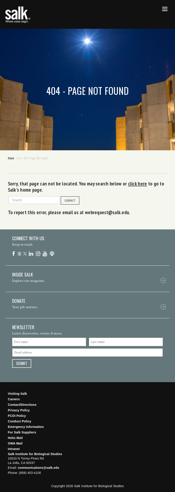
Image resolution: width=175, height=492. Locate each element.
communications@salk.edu (38, 467)
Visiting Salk (17, 393)
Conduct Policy (19, 421)
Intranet (14, 449)
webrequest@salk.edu (107, 212)
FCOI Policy (17, 416)
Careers (14, 399)
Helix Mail (15, 438)
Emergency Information (26, 427)
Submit (69, 200)
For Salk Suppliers (22, 432)
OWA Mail (15, 443)
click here (137, 183)
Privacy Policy (19, 410)
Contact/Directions (22, 404)
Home (11, 158)
